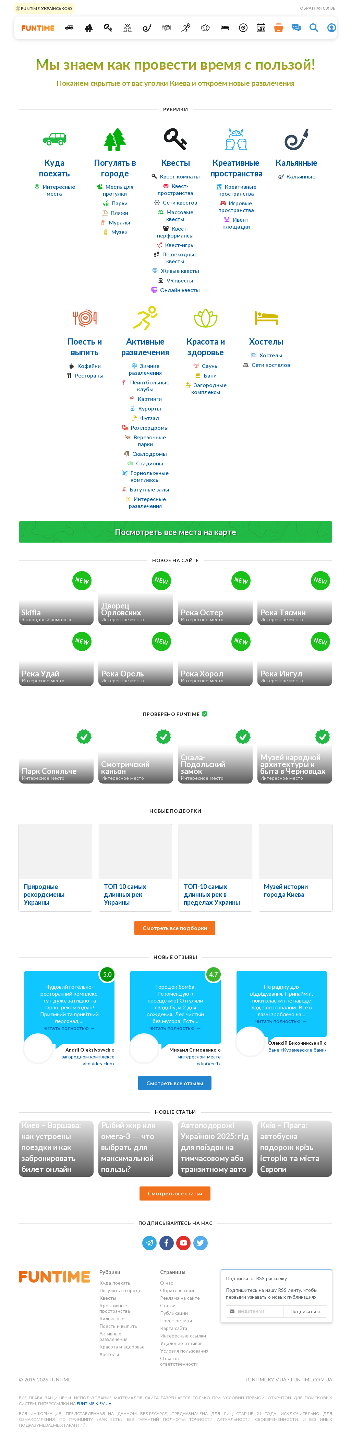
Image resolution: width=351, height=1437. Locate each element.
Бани (210, 375)
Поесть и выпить (84, 346)
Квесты (175, 162)
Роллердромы (150, 427)
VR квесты (180, 280)
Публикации (174, 1313)
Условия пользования (184, 1351)
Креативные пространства (236, 168)
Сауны (210, 365)
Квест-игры (180, 245)
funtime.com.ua (311, 1379)
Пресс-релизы (176, 1320)
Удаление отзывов (181, 1343)
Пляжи (119, 212)
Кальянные (296, 162)
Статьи (168, 1305)
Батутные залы (149, 489)
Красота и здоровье (205, 346)
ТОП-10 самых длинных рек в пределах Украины (212, 894)
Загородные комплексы (209, 388)
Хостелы (266, 341)
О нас (166, 1283)
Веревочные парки (150, 440)
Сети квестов (180, 202)
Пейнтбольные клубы (149, 385)
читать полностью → (70, 1027)
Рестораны (89, 375)
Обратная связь (318, 8)
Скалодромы (149, 453)
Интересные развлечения (147, 502)
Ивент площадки (236, 223)
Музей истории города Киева (286, 890)
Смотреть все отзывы (174, 1083)
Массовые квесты (179, 215)
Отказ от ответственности (179, 1361)
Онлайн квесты (180, 290)
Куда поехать (54, 168)
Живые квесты (180, 270)
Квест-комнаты (180, 176)
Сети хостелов (271, 364)
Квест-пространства (175, 189)
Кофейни (89, 365)
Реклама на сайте (180, 1298)
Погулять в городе (115, 168)
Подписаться (305, 1311)
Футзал (149, 418)
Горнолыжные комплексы (150, 476)
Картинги (150, 398)
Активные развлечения (145, 346)
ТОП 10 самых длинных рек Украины (125, 894)
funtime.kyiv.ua (266, 1379)
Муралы (119, 222)
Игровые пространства (236, 206)
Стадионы (149, 463)
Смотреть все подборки (175, 928)
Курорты (149, 408)
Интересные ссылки (183, 1336)
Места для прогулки (118, 190)
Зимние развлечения (145, 369)
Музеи (119, 232)
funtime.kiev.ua (94, 1403)
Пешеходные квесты (179, 257)
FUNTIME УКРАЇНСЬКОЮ (46, 8)
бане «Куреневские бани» (297, 1050)
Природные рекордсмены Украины (44, 894)
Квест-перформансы (175, 232)
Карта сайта (173, 1328)
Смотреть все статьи (175, 1193)
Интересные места (59, 190)
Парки (120, 203)
